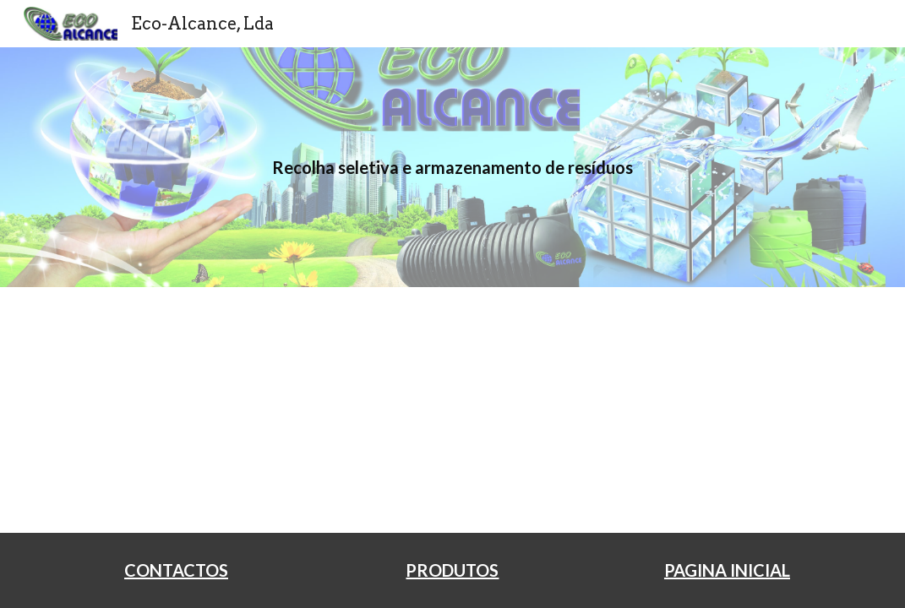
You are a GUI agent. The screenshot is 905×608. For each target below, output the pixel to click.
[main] (452, 167)
